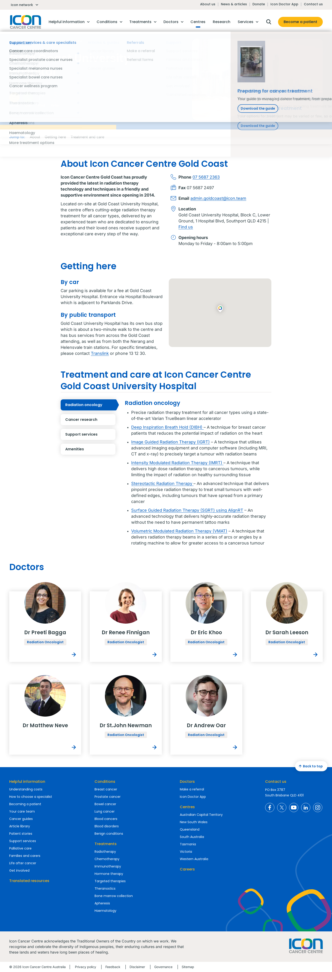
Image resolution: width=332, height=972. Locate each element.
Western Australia (194, 859)
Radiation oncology (90, 404)
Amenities (90, 449)
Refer (55, 100)
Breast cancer (106, 789)
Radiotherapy (105, 851)
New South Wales (194, 822)
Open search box (268, 21)
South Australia (192, 836)
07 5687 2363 (206, 177)
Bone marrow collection (114, 896)
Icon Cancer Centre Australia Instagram (317, 807)
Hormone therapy (109, 873)
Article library (19, 826)
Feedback (112, 967)
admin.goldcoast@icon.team (218, 198)
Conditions (105, 781)
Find (41, 100)
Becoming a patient (25, 804)
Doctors (187, 781)
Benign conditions (109, 833)
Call (28, 100)
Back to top (310, 766)
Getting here (55, 137)
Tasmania (188, 844)
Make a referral (192, 789)
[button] (220, 309)
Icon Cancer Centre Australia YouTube (293, 807)
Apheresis (102, 903)
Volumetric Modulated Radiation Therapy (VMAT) (179, 531)
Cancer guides (21, 818)
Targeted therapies (110, 881)
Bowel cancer (105, 804)
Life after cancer (22, 863)
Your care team (22, 811)
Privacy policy (85, 967)
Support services (90, 434)
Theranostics (105, 888)
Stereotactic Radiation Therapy (162, 483)
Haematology (105, 910)
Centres (187, 807)
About (35, 137)
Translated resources (29, 880)
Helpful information (27, 781)
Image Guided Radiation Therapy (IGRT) (170, 442)
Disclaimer (137, 967)
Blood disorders (107, 826)
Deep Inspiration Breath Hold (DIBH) (167, 427)
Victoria (186, 851)
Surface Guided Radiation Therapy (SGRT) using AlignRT (187, 510)
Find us (185, 226)
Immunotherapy (108, 866)
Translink (100, 353)
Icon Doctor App (284, 4)
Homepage (25, 22)
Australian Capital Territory (201, 814)
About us (207, 4)
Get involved (19, 870)
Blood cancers (106, 818)
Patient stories (20, 833)
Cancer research (90, 419)
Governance (163, 967)
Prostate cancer (108, 796)
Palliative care (20, 848)
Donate (258, 4)
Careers (187, 869)
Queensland (189, 829)
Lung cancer (105, 811)
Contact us (313, 4)
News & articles (234, 4)
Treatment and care (87, 137)
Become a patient (300, 21)
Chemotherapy (107, 859)
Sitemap (188, 967)
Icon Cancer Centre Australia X (281, 807)
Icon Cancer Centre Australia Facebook (269, 807)
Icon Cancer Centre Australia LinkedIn (305, 807)
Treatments (106, 843)
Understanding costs (25, 789)
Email (14, 100)
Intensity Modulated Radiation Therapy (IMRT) (177, 462)
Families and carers (24, 855)
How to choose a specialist (30, 796)
